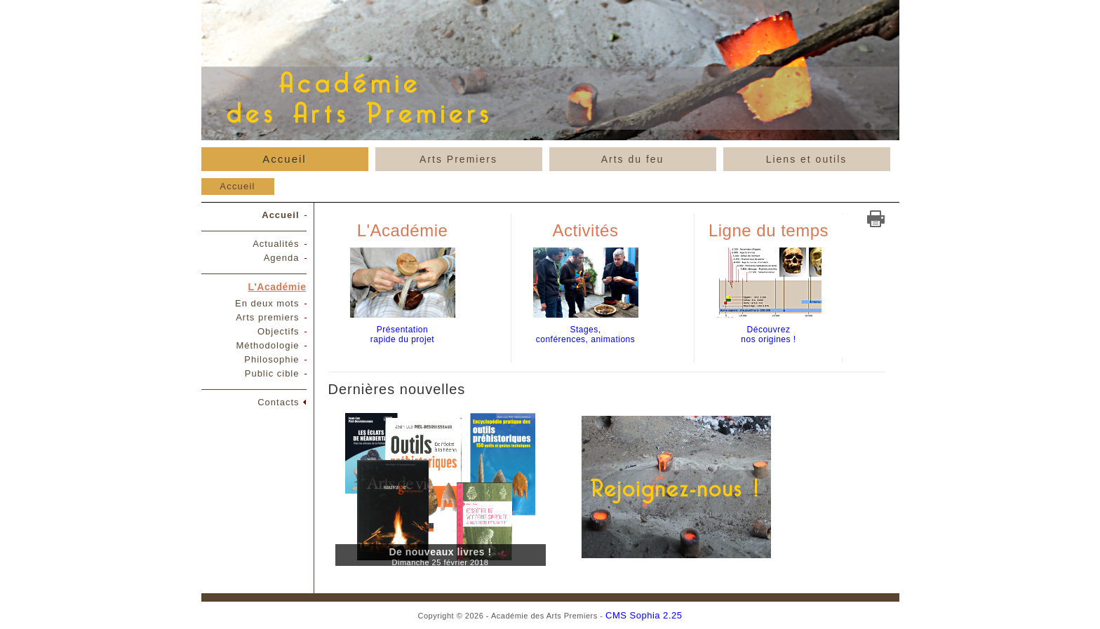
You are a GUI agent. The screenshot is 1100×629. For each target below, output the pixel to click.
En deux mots (267, 303)
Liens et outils (806, 159)
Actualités (276, 243)
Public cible (272, 373)
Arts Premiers (458, 159)
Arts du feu (632, 159)
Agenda (282, 257)
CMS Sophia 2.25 (643, 615)
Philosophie (271, 359)
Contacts (278, 402)
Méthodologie (267, 345)
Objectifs (278, 331)
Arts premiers (267, 317)
